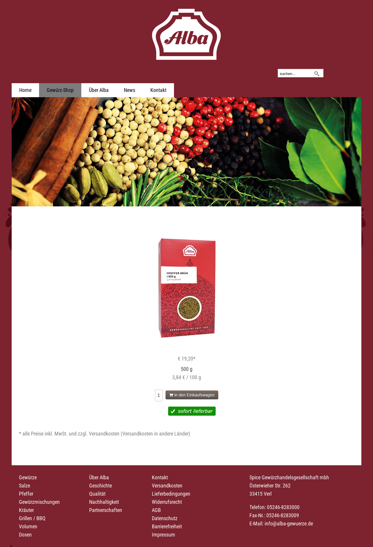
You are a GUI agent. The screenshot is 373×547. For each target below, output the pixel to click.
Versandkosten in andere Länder (155, 434)
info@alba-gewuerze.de (289, 523)
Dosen (25, 535)
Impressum (163, 535)
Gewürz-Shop (60, 90)
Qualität (97, 494)
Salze (24, 485)
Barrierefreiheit (167, 526)
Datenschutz (164, 518)
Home (25, 90)
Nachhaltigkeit (104, 502)
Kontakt (158, 90)
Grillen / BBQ (32, 518)
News (129, 90)
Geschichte (100, 485)
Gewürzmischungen (39, 502)
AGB (156, 510)
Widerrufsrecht (167, 502)
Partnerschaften (105, 510)
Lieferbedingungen (171, 494)
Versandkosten (167, 485)
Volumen (28, 526)
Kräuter (26, 510)
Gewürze (28, 477)
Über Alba (99, 90)
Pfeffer (26, 494)
